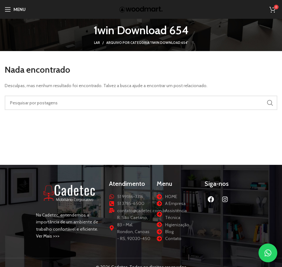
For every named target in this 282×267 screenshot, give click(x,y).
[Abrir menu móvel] (15, 9)
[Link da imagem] (69, 192)
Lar (97, 42)
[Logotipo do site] (141, 9)
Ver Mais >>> (48, 236)
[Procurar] (141, 103)
